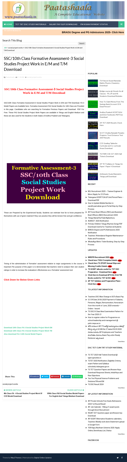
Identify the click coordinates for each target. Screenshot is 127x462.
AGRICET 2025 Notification (98, 221)
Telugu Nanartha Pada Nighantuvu (101, 218)
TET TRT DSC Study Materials (30, 24)
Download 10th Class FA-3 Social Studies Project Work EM (28, 328)
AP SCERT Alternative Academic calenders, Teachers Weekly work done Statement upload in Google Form (106, 422)
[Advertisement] (44, 138)
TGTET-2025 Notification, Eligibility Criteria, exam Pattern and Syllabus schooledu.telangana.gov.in (104, 364)
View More (121, 341)
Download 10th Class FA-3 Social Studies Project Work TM (28, 331)
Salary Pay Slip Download (63, 24)
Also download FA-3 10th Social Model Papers (23, 334)
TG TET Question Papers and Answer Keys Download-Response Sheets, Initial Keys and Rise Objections (105, 373)
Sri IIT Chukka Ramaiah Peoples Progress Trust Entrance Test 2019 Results (112, 135)
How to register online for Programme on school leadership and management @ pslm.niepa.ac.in (104, 320)
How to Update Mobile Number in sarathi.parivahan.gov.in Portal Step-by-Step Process (105, 206)
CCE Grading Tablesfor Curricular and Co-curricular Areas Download (110, 145)
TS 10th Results (12, 30)
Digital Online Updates (43, 458)
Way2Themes (16, 458)
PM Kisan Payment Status (94, 24)
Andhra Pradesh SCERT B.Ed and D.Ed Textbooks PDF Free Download (111, 114)
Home (9, 24)
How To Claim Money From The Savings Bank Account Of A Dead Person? (112, 104)
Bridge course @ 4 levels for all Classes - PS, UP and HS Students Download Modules (111, 93)
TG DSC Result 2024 (96, 384)
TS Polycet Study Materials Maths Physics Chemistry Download (110, 83)
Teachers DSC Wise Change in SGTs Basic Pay (106, 297)
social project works (15, 48)
